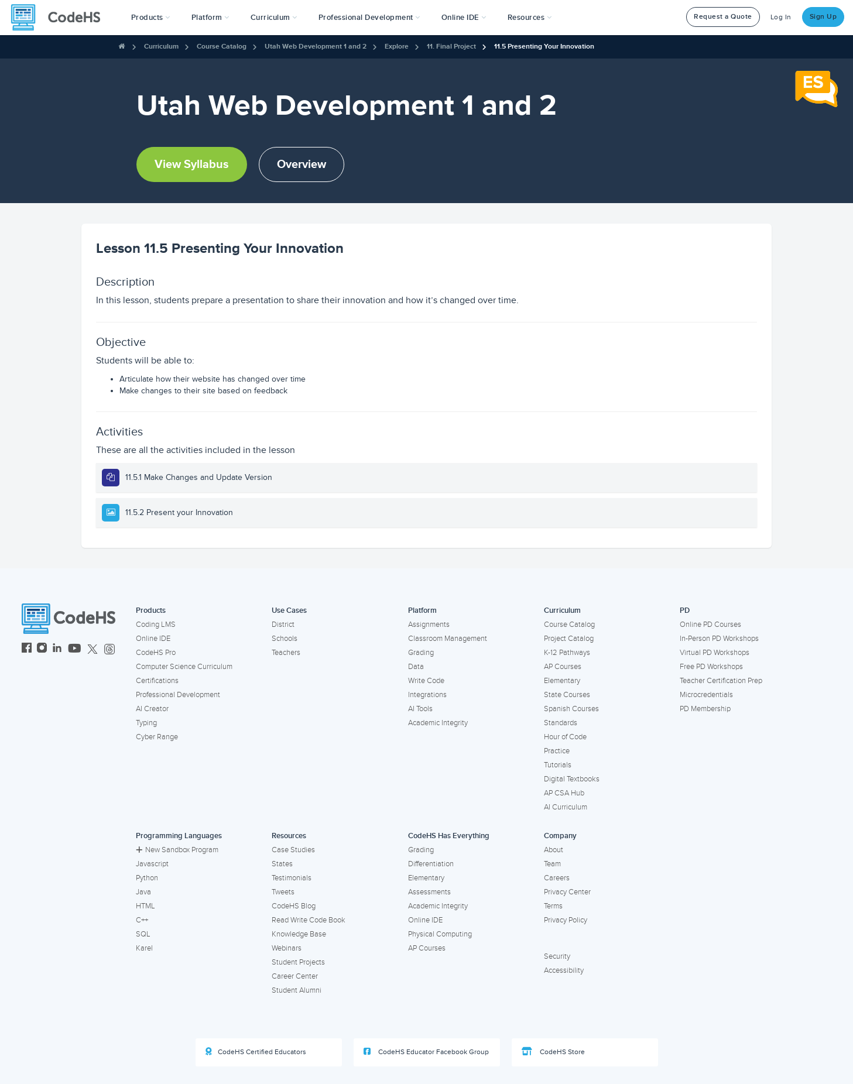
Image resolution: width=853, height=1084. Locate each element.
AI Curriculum (565, 807)
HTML (145, 906)
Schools (284, 638)
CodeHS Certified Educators (255, 1051)
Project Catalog (569, 638)
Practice (557, 751)
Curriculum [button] (274, 17)
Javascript (152, 864)
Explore (397, 46)
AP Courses (562, 666)
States (282, 864)
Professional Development (178, 694)
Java (143, 892)
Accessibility (564, 970)
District (283, 624)
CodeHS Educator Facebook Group (426, 1051)
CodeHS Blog (294, 906)
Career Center (295, 976)
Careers (557, 878)
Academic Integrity (438, 723)
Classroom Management (447, 638)
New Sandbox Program (177, 850)
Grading (421, 652)
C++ (142, 920)
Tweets (283, 892)
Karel (144, 948)
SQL (143, 934)
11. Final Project (451, 46)
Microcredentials (706, 694)
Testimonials (291, 878)
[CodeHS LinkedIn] (57, 649)
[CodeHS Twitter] (92, 649)
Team (552, 864)
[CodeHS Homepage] (60, 17)
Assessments (429, 892)
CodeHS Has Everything (448, 836)
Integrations (427, 694)
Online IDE (153, 638)
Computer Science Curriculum (184, 666)
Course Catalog (221, 46)
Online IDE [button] (464, 17)
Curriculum (161, 46)
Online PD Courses (710, 624)
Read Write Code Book (308, 920)
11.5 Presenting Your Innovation (544, 46)
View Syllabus (192, 164)
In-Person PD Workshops (719, 638)
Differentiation (431, 864)
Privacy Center (567, 892)
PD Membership (705, 708)
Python (147, 878)
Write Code (426, 680)
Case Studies (293, 850)
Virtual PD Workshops (714, 652)
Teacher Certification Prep (721, 680)
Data (416, 666)
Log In (781, 17)
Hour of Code (565, 737)
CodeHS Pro (156, 652)
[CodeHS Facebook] (27, 649)
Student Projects (298, 962)
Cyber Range (157, 737)
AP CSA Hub (564, 793)
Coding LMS (156, 624)
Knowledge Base (299, 934)
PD (685, 610)
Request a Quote (723, 16)
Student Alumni (296, 990)
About (553, 850)
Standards (560, 723)
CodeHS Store (553, 1051)
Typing (146, 723)
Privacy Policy (565, 920)
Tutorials (557, 765)
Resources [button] (530, 17)
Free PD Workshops (711, 666)
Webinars (287, 948)
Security (557, 956)
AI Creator (152, 708)
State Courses (567, 694)
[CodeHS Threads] (109, 649)
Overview (301, 164)
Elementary (562, 680)
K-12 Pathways (567, 652)
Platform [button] (210, 17)
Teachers (286, 652)
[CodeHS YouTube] (74, 649)
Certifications (157, 680)
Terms (553, 906)
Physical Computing (440, 934)
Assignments (429, 624)
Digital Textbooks (572, 779)
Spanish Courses (571, 708)
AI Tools (420, 708)
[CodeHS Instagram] (42, 649)
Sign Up (823, 16)
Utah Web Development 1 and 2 (315, 46)
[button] (151, 17)
